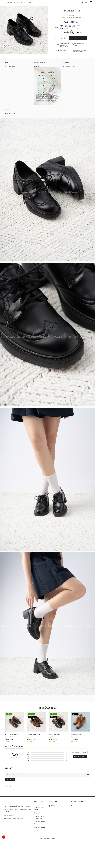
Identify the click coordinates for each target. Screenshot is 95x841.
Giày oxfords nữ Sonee (34, 734)
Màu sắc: (66, 32)
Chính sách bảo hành (40, 827)
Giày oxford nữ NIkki (55, 734)
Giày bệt (73, 737)
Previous (7, 730)
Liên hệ (30, 2)
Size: (56, 27)
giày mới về (71, 15)
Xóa (78, 32)
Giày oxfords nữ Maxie (12, 734)
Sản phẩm (9, 2)
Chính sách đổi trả (39, 813)
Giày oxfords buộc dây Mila (79, 734)
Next (88, 730)
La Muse (73, 806)
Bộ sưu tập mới (18, 2)
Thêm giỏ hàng (78, 38)
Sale (25, 2)
